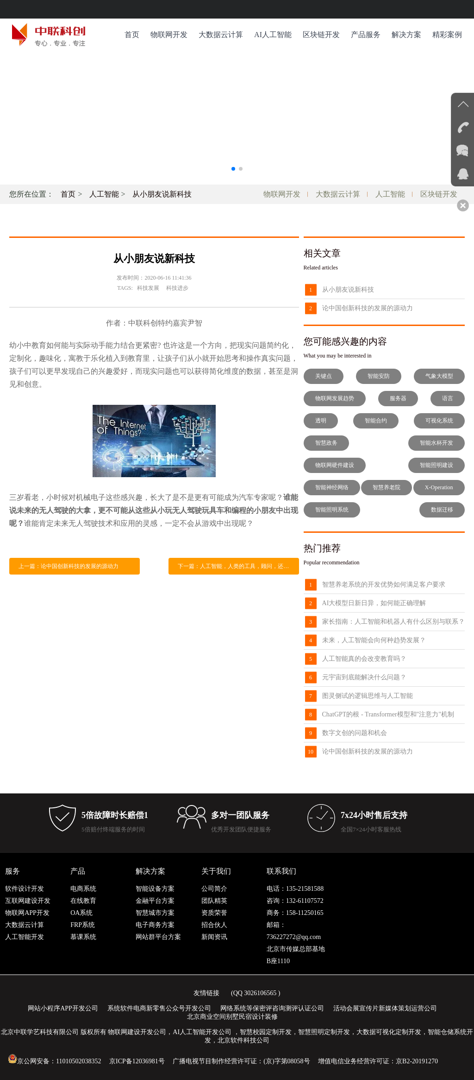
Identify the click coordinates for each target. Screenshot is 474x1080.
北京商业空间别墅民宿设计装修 (232, 1016)
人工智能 (104, 194)
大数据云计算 (221, 34)
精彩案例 (447, 34)
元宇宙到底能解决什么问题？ (364, 677)
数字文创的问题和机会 (354, 732)
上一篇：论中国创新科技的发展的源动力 (68, 566)
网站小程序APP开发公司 (63, 1008)
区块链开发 (321, 34)
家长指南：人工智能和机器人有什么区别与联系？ (393, 621)
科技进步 (177, 288)
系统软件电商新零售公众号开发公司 (159, 1008)
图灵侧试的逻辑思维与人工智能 (367, 695)
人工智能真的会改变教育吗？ (364, 658)
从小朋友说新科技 (162, 194)
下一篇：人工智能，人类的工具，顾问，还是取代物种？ (238, 566)
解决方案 (406, 34)
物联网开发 (168, 34)
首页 (132, 34)
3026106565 (260, 993)
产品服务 (365, 34)
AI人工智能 (273, 34)
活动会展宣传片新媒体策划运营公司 (385, 1008)
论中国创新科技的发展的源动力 (367, 308)
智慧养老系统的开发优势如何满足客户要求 (383, 584)
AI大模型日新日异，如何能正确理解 (374, 603)
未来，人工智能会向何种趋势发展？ (374, 640)
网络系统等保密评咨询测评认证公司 (272, 1008)
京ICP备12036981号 (137, 1061)
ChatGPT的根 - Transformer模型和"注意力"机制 (388, 714)
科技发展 (148, 288)
